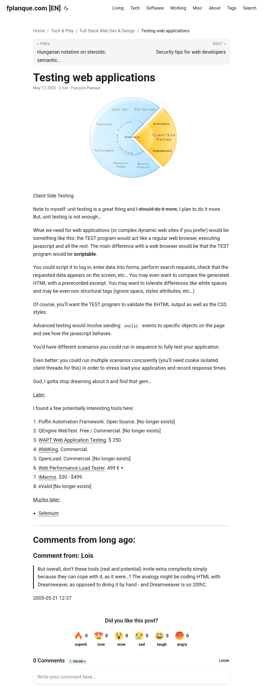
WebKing (48, 449)
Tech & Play (62, 30)
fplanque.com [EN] (34, 8)
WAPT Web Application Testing (72, 440)
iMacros (47, 477)
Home (39, 30)
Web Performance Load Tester (72, 468)
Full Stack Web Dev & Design (107, 30)
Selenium (49, 513)
